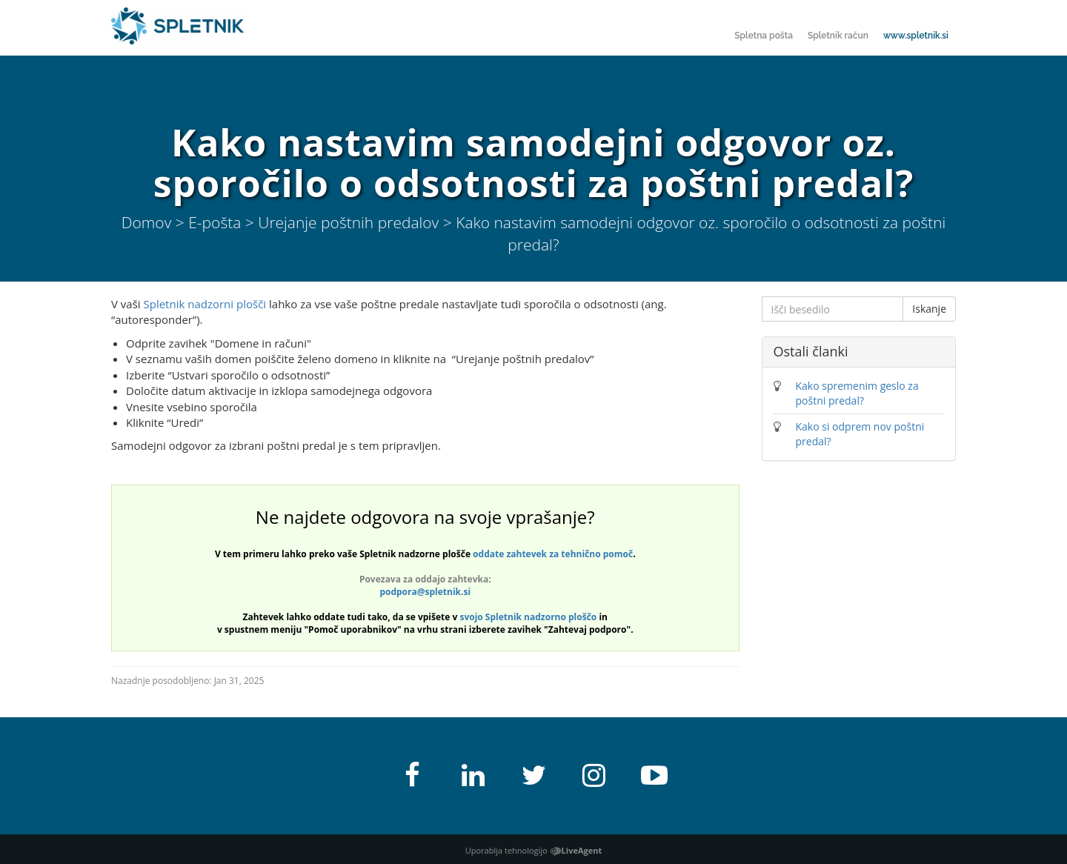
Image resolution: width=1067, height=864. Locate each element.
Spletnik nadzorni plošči (205, 303)
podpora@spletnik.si (425, 591)
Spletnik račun (838, 35)
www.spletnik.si (915, 35)
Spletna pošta (763, 35)
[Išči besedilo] (833, 309)
